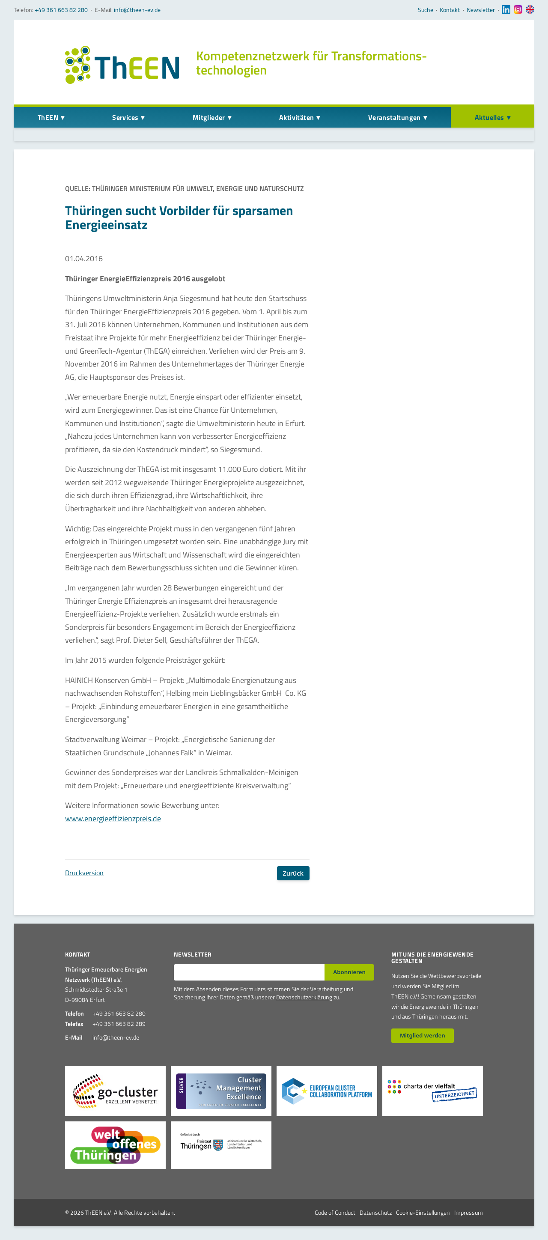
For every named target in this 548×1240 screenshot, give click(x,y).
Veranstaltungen (394, 117)
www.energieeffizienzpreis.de (113, 818)
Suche (425, 10)
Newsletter (481, 10)
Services (125, 117)
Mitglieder (209, 117)
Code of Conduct (335, 1212)
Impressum (468, 1212)
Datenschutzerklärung (304, 997)
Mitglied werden (422, 1035)
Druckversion (84, 872)
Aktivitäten (296, 117)
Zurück (293, 873)
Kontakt (450, 10)
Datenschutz (376, 1212)
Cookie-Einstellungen (423, 1212)
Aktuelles (489, 117)
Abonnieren (349, 972)
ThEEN (48, 117)
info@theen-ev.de (137, 9)
